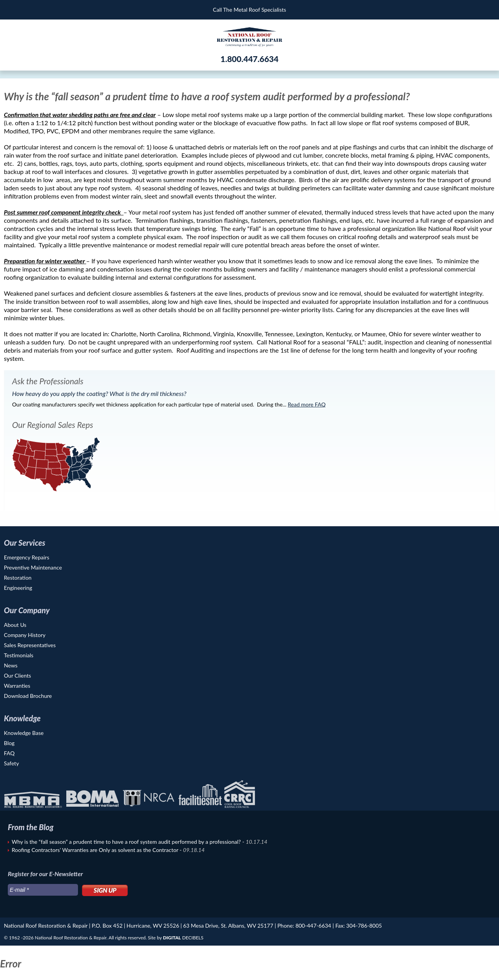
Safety (11, 763)
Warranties (17, 685)
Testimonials (19, 655)
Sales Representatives (30, 645)
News (11, 665)
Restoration (18, 577)
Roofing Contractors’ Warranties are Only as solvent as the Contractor (96, 850)
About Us (15, 624)
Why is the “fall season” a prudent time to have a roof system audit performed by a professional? (127, 841)
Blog (9, 743)
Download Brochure (28, 695)
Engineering (18, 587)
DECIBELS (183, 938)
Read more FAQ (307, 404)
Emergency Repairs (26, 557)
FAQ (9, 753)
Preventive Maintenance (33, 567)
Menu (11, 10)
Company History (25, 635)
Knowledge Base (24, 732)
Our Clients (17, 675)
